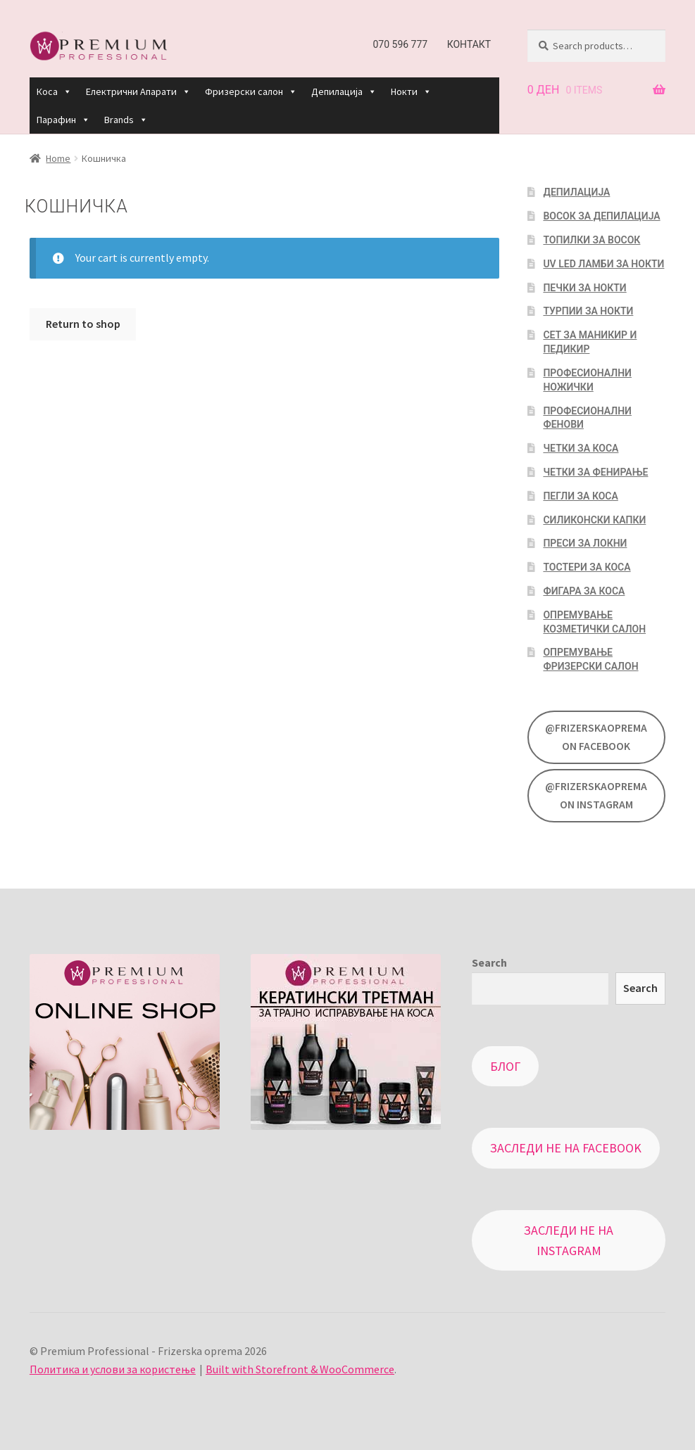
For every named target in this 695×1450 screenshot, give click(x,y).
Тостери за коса (586, 567)
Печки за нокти (584, 287)
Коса (54, 91)
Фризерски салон (251, 91)
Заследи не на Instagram (568, 1240)
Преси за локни (585, 543)
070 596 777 (399, 44)
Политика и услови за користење (113, 1369)
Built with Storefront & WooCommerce (300, 1369)
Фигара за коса (584, 591)
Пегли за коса (580, 496)
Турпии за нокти (588, 311)
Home (58, 158)
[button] (67, 91)
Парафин (63, 120)
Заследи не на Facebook (565, 1148)
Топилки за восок (591, 240)
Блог (505, 1066)
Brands (126, 120)
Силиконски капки (594, 520)
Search (489, 962)
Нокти (411, 91)
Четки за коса (580, 448)
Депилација (344, 91)
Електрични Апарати (138, 91)
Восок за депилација (601, 216)
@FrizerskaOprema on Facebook (596, 736)
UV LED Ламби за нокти (603, 263)
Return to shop (83, 324)
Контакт (469, 44)
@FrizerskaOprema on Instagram (596, 795)
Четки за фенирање (595, 472)
